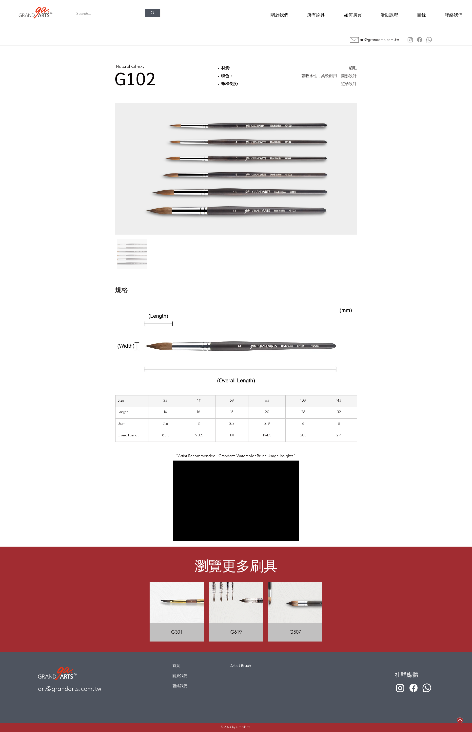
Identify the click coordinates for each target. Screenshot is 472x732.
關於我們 (180, 675)
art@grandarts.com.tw (379, 40)
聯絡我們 (180, 685)
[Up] (460, 720)
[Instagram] (410, 39)
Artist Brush (240, 665)
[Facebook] (419, 39)
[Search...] (105, 13)
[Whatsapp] (429, 39)
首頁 (176, 665)
